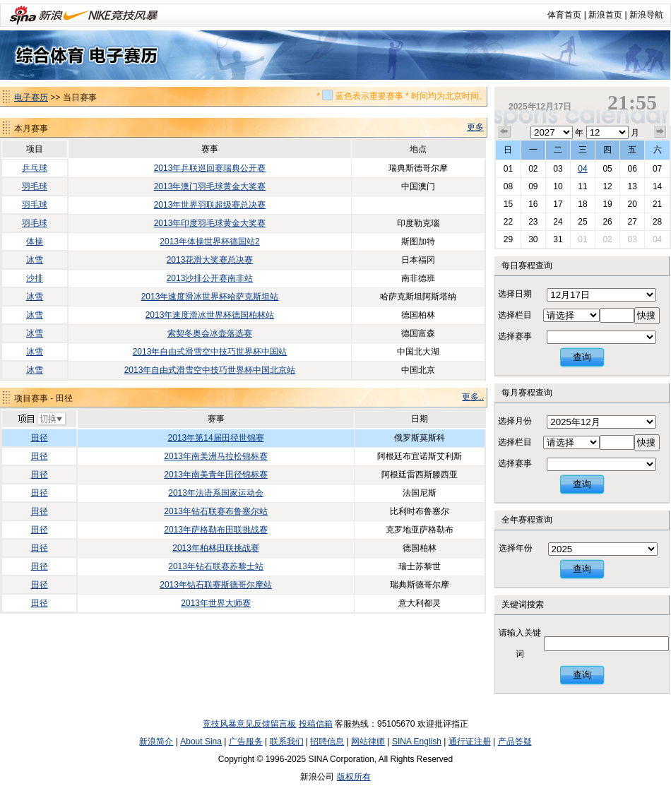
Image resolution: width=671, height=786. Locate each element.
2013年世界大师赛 (216, 603)
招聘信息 (327, 741)
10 (557, 186)
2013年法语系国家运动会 (215, 493)
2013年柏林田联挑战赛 (215, 548)
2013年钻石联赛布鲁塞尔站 (216, 511)
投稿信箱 (316, 724)
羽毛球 (34, 186)
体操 (34, 241)
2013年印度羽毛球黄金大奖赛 (210, 223)
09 (533, 186)
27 (631, 222)
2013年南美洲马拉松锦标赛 (216, 456)
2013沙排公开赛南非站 (210, 278)
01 (508, 169)
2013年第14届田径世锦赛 (216, 438)
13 (631, 186)
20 (631, 204)
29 (508, 239)
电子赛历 (31, 97)
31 (557, 239)
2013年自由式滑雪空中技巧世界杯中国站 (210, 352)
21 (657, 204)
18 (582, 204)
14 (657, 186)
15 (508, 204)
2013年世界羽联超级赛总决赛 (210, 205)
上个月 (504, 132)
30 (533, 239)
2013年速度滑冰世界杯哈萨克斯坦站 (210, 297)
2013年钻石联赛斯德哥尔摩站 (216, 585)
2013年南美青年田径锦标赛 (216, 475)
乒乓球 (34, 168)
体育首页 (564, 15)
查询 (582, 357)
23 (533, 222)
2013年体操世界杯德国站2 (209, 241)
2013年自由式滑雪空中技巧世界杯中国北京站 (210, 370)
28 (657, 222)
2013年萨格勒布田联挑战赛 (216, 530)
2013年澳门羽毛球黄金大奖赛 (210, 186)
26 (607, 222)
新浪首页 (605, 15)
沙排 (34, 278)
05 (607, 169)
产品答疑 (515, 741)
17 (557, 204)
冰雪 (34, 260)
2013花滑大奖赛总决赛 (210, 260)
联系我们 (287, 741)
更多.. (473, 397)
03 (557, 169)
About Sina (201, 741)
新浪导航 (646, 15)
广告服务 (246, 741)
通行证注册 (470, 741)
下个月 (660, 132)
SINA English (416, 741)
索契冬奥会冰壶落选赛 (209, 333)
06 (631, 169)
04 (582, 169)
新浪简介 (156, 741)
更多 (475, 127)
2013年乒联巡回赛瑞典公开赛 (210, 168)
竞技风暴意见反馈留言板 (249, 724)
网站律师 (368, 741)
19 (607, 204)
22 (508, 222)
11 (582, 186)
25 (582, 222)
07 (657, 169)
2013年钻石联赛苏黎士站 (215, 566)
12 (607, 186)
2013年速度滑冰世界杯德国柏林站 (210, 315)
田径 (39, 438)
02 (533, 169)
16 (533, 204)
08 (508, 186)
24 (557, 222)
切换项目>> (41, 419)
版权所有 (354, 777)
